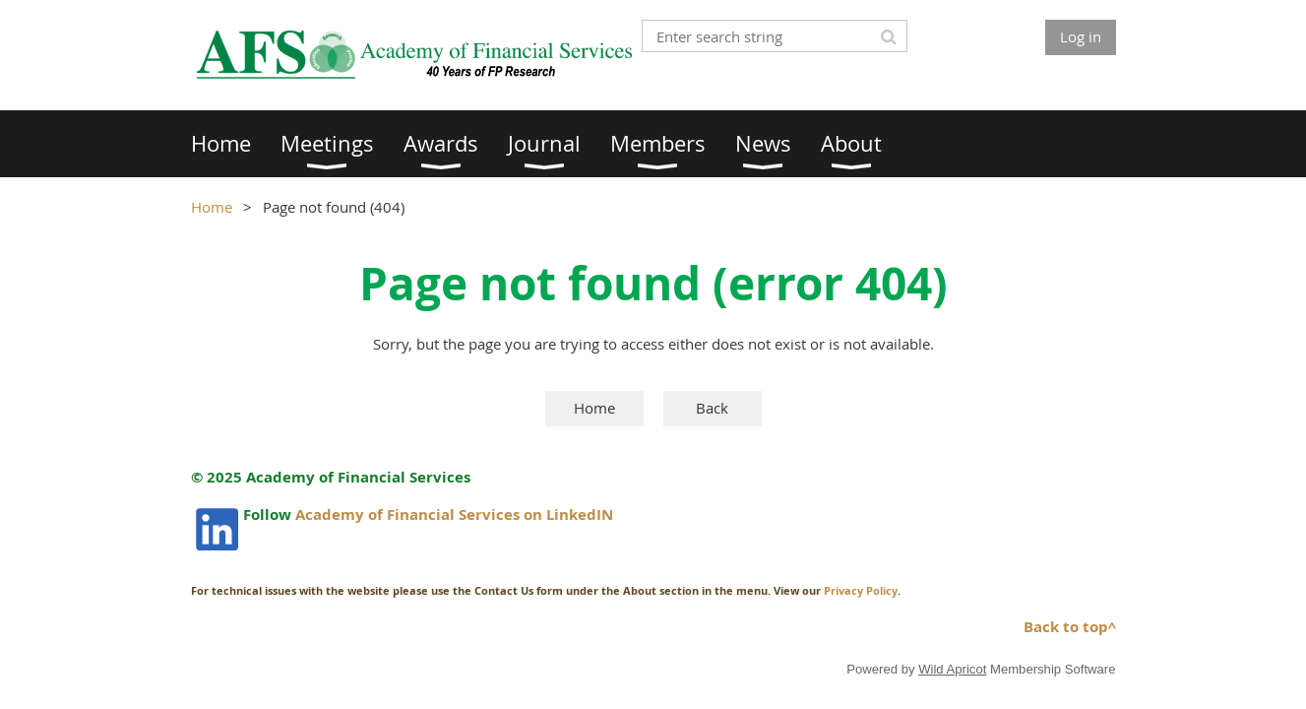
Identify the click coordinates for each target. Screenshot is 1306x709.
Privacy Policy (861, 590)
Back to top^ (1070, 626)
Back (712, 408)
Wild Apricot (952, 669)
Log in (1080, 36)
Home (211, 207)
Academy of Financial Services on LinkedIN (454, 514)
